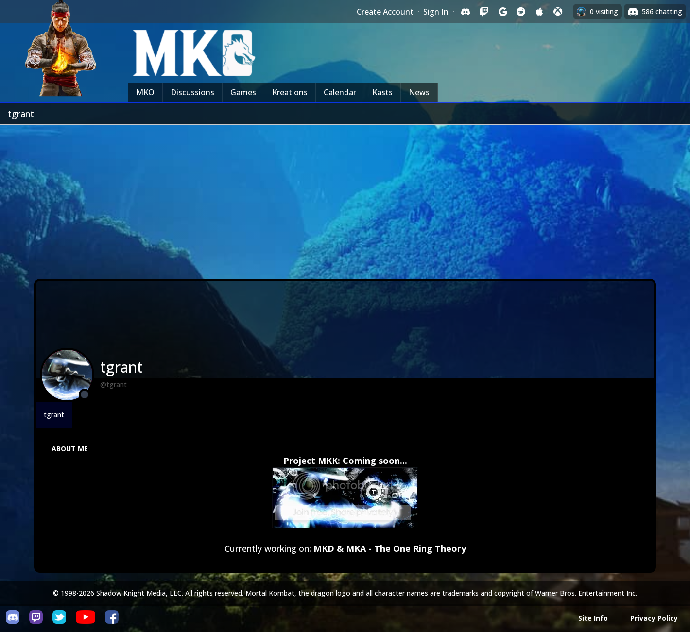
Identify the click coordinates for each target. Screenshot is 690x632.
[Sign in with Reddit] (521, 11)
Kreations (290, 92)
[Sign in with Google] (502, 11)
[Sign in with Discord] (465, 11)
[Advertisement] (345, 198)
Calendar (340, 92)
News (419, 92)
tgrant (54, 414)
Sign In (435, 11)
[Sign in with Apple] (539, 11)
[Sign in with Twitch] (484, 11)
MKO (145, 92)
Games (243, 92)
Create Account (385, 11)
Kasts (382, 92)
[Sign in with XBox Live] (558, 11)
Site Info (593, 618)
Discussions (192, 92)
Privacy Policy (654, 618)
